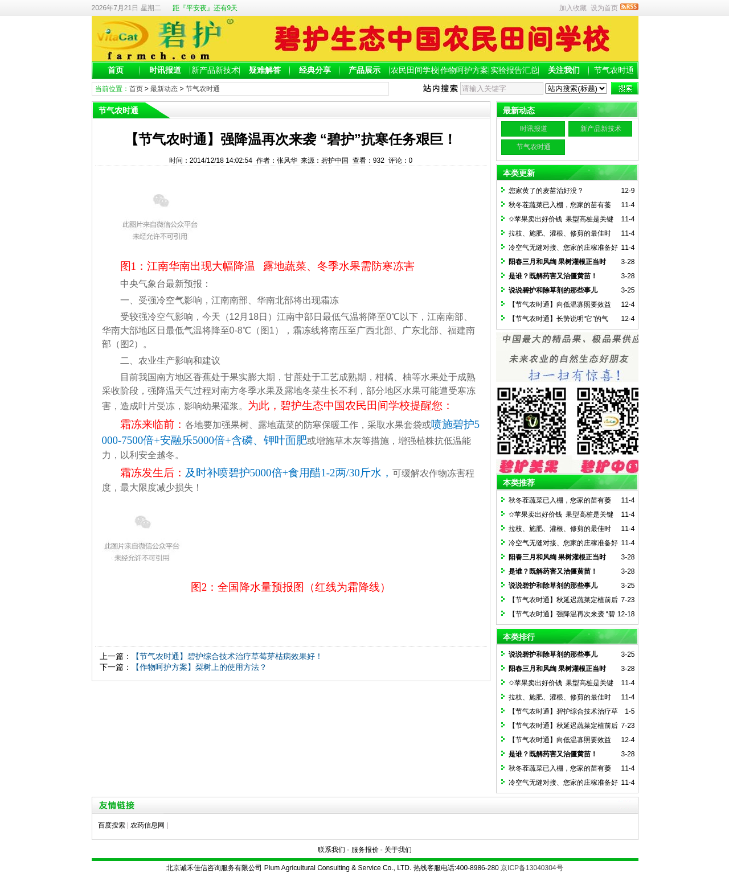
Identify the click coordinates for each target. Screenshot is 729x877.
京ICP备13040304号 (532, 868)
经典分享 (315, 70)
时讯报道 (165, 70)
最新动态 (164, 89)
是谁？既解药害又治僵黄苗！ (553, 276)
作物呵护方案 (464, 70)
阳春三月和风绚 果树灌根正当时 (557, 262)
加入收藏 (573, 8)
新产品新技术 (215, 70)
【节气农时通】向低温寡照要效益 (560, 304)
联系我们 (331, 850)
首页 (116, 70)
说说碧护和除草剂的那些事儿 (553, 290)
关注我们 (564, 70)
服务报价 (365, 850)
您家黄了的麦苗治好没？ (546, 191)
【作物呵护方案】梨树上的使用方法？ (199, 667)
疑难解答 (265, 70)
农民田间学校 (415, 70)
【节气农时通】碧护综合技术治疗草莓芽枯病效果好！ (227, 656)
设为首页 (604, 8)
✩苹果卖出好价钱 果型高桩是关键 (561, 219)
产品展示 (364, 70)
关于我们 (398, 850)
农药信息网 (147, 825)
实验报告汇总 (514, 70)
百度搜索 (111, 825)
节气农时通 (614, 70)
